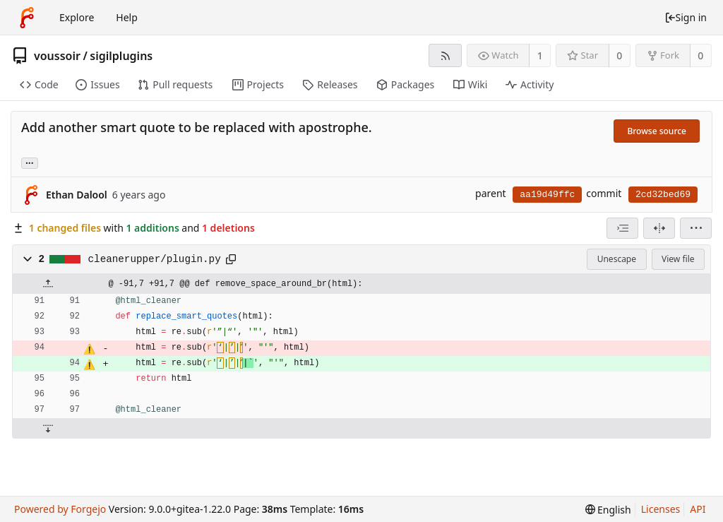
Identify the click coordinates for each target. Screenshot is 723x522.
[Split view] (659, 228)
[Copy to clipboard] (231, 259)
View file (678, 259)
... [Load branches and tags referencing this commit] (29, 162)
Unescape (616, 259)
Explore (76, 17)
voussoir (57, 56)
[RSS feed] (445, 55)
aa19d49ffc (547, 194)
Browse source (656, 131)
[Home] (27, 17)
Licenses (661, 509)
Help (127, 17)
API (697, 509)
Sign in (685, 17)
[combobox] (622, 228)
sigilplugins (121, 56)
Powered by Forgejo (60, 509)
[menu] (696, 228)
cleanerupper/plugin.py (154, 259)
